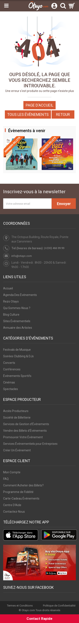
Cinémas (9, 382)
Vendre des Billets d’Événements (25, 430)
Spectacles (10, 389)
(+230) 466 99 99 (54, 248)
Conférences (11, 369)
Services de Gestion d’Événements (26, 424)
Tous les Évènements (28, 114)
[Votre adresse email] (27, 203)
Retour (63, 114)
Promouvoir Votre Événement (23, 437)
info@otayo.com (21, 255)
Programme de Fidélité (18, 492)
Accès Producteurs (15, 411)
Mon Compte (11, 472)
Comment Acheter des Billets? (23, 485)
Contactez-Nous (14, 511)
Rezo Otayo (11, 301)
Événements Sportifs (17, 376)
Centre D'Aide (12, 505)
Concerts (9, 362)
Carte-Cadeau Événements (21, 498)
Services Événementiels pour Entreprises (30, 443)
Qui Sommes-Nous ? (16, 308)
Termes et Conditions (20, 605)
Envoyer (64, 203)
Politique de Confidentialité (59, 605)
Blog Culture (11, 314)
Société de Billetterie (17, 417)
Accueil (8, 288)
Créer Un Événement (17, 450)
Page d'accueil (39, 105)
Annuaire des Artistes (17, 327)
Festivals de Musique (17, 349)
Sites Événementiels (16, 321)
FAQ (6, 479)
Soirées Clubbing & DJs (18, 356)
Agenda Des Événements (20, 295)
